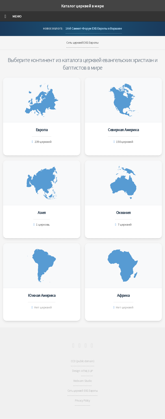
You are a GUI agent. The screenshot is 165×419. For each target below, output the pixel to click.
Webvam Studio (82, 381)
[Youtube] (73, 346)
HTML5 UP (87, 371)
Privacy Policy (82, 400)
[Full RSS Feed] (92, 346)
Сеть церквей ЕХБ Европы (82, 43)
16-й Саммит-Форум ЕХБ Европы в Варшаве (93, 28)
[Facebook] (79, 346)
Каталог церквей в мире (82, 6)
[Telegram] (86, 346)
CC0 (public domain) (82, 361)
